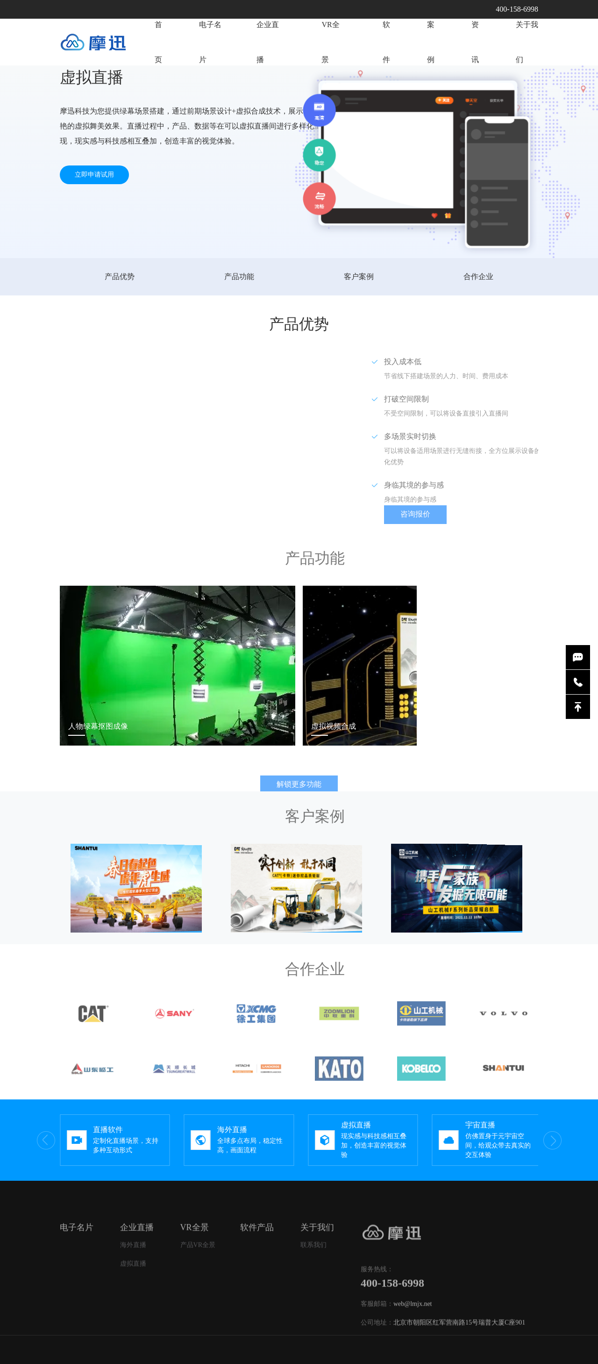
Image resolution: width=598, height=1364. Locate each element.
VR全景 (335, 58)
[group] (115, 1140)
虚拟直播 (133, 1286)
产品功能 (239, 276)
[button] (527, 1140)
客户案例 (359, 276)
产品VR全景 (197, 1267)
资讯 (475, 84)
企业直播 (272, 50)
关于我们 (527, 88)
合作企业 (478, 276)
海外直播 (133, 1267)
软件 (386, 68)
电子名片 (210, 45)
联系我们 (313, 1267)
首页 (158, 45)
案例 (430, 78)
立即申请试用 (94, 174)
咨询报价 (438, 514)
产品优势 (120, 276)
